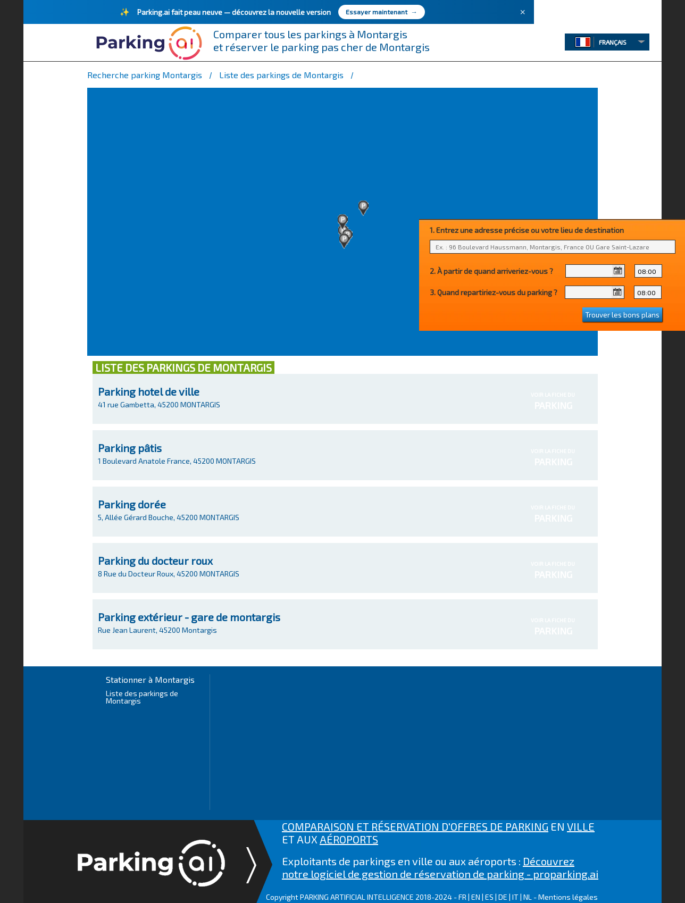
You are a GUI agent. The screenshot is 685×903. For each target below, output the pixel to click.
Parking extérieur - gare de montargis (189, 617)
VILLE (581, 826)
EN (475, 896)
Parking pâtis (130, 447)
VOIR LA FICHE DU (553, 401)
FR (462, 896)
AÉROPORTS (349, 839)
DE (502, 896)
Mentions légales (568, 896)
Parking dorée (132, 504)
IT (515, 896)
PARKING (553, 405)
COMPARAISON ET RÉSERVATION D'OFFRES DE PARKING (415, 826)
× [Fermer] (522, 12)
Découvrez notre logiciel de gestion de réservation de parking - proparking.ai (440, 867)
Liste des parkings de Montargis (142, 697)
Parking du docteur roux (155, 560)
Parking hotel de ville (148, 391)
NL (527, 896)
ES (489, 896)
